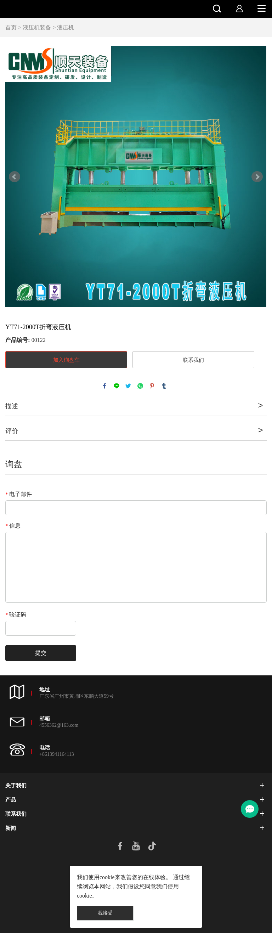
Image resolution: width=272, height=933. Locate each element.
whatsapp (140, 385)
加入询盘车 (66, 360)
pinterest (151, 385)
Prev (14, 176)
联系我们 (193, 360)
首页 (11, 27)
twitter (128, 385)
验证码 (15, 615)
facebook (104, 385)
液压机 (65, 27)
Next (257, 176)
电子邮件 (18, 494)
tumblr (164, 385)
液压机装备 (37, 27)
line (116, 385)
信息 (13, 526)
